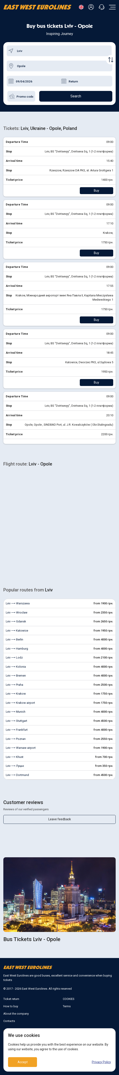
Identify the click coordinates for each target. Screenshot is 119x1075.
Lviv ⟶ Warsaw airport (21, 747)
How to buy (10, 1006)
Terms (67, 1006)
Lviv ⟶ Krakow (16, 693)
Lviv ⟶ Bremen (16, 675)
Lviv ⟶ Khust (14, 757)
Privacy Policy (101, 1062)
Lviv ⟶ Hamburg (17, 648)
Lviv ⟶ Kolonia (16, 666)
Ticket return (11, 999)
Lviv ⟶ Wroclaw (16, 612)
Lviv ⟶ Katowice (17, 630)
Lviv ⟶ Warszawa (18, 603)
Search (75, 96)
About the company (16, 1013)
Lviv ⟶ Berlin (14, 639)
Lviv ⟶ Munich (15, 711)
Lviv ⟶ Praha (14, 684)
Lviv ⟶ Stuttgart (16, 720)
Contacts (9, 1021)
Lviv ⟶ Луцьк (15, 765)
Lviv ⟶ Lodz (14, 657)
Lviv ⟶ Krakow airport (20, 702)
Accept (23, 1062)
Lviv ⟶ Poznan (16, 739)
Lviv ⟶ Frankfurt (17, 729)
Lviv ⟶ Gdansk (16, 621)
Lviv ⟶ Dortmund (17, 775)
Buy (96, 190)
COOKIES (68, 999)
